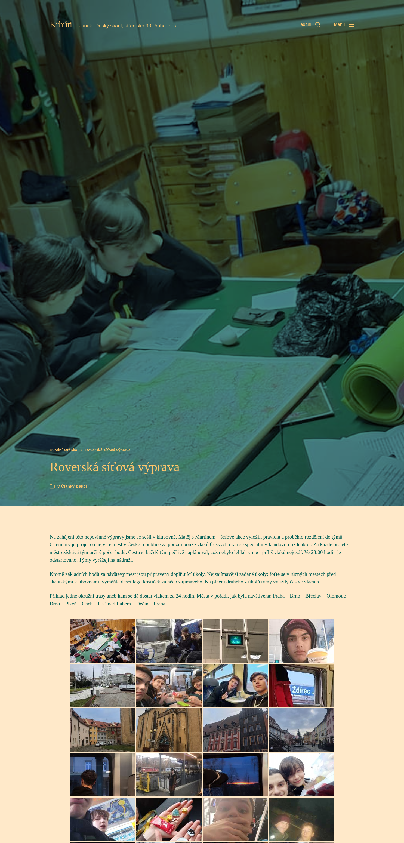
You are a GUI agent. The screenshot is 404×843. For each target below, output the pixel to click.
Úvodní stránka (63, 450)
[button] (308, 24)
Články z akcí (74, 486)
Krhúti (61, 24)
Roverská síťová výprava (108, 450)
